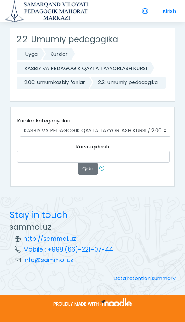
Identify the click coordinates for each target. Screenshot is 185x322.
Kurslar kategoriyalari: (44, 120)
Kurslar (59, 54)
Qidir (88, 168)
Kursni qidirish (92, 146)
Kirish (169, 11)
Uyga (31, 54)
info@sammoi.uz (48, 260)
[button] (103, 169)
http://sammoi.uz (49, 238)
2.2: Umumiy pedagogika (128, 82)
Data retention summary (145, 278)
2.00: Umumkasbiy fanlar (54, 82)
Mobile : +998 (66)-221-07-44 (68, 249)
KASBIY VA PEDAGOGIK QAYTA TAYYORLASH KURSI (85, 68)
